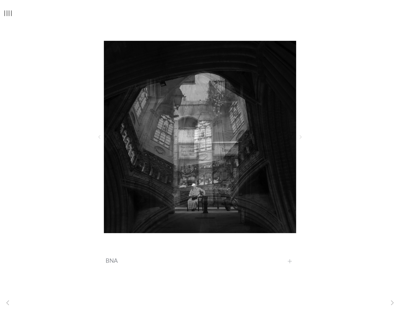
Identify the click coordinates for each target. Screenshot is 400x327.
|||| (8, 12)
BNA (112, 263)
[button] (99, 137)
